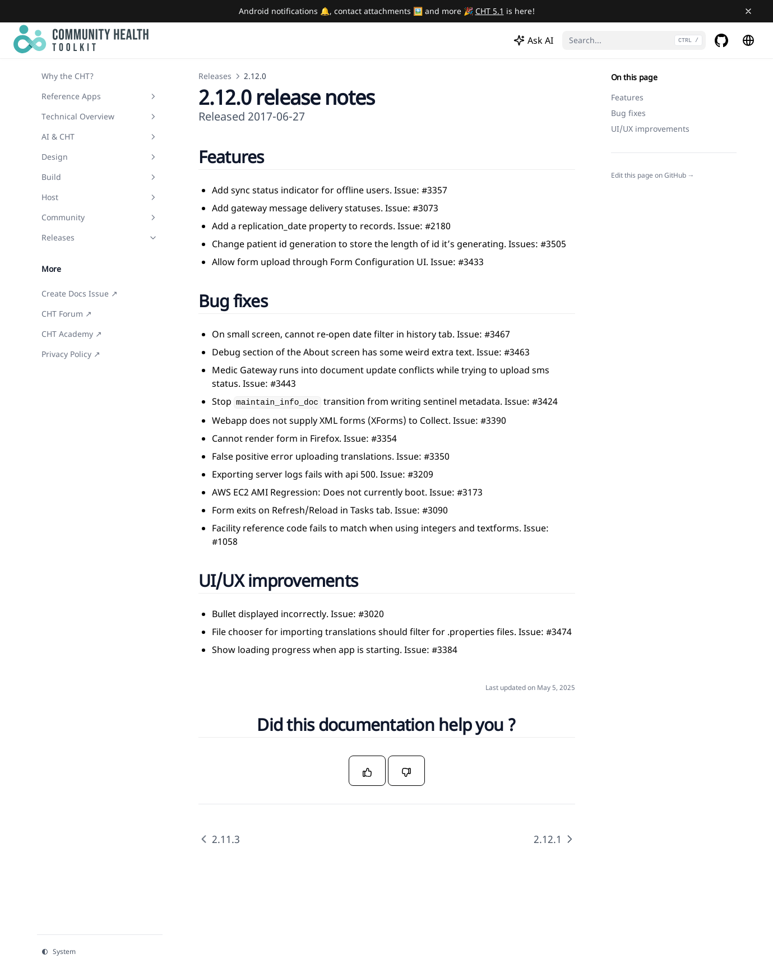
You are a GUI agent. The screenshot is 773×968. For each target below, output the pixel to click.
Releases (215, 76)
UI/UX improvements (650, 128)
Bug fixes (628, 113)
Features (627, 97)
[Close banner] (748, 11)
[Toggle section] (153, 96)
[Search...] (634, 40)
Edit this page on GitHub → (653, 175)
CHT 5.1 (489, 11)
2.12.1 (554, 839)
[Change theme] (100, 952)
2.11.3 (219, 839)
